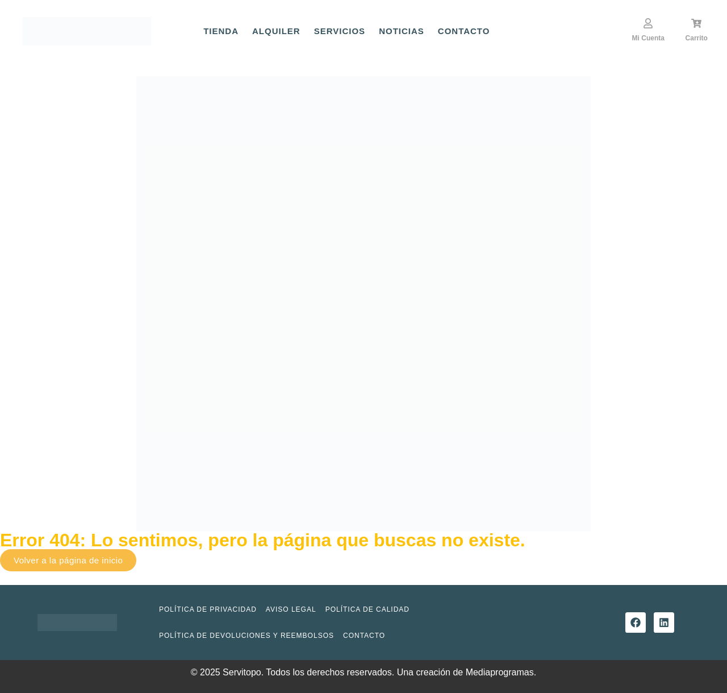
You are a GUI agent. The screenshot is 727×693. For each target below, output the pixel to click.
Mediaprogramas (500, 672)
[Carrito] (696, 23)
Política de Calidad (367, 609)
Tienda (221, 31)
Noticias (401, 31)
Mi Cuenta (648, 38)
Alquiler (276, 31)
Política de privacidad (208, 609)
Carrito (697, 38)
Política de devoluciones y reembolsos (246, 636)
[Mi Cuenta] (648, 23)
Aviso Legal (291, 609)
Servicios (339, 31)
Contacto (464, 31)
